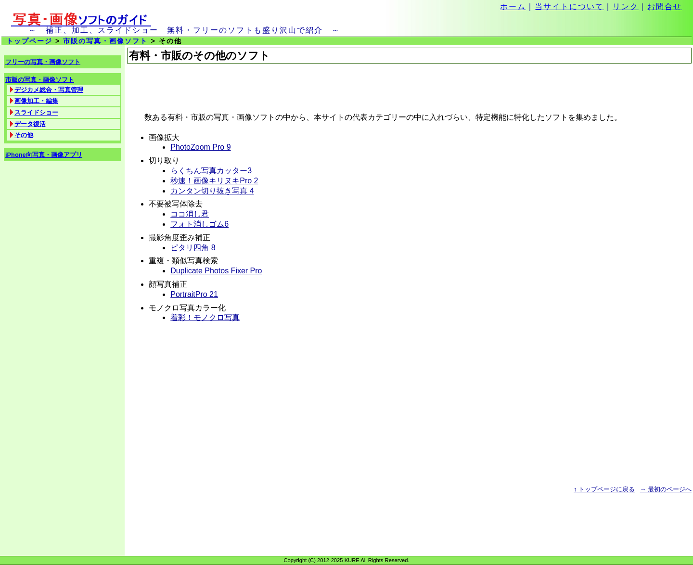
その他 (23, 135)
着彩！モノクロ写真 (205, 317)
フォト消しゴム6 (199, 224)
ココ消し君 (189, 214)
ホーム (513, 6)
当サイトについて (569, 6)
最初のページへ (666, 489)
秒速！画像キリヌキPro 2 (214, 181)
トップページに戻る (604, 489)
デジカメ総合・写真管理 (48, 89)
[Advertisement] (239, 88)
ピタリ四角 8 (192, 248)
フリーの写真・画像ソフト (42, 61)
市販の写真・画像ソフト (105, 41)
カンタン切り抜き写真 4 (212, 191)
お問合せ (664, 6)
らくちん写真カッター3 (211, 171)
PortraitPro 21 (194, 294)
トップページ (29, 41)
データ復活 (30, 124)
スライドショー (36, 112)
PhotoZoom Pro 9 (200, 147)
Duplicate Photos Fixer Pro (216, 271)
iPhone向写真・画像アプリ (43, 154)
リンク (626, 6)
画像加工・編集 (36, 100)
